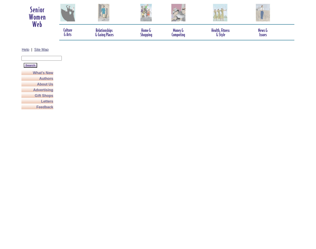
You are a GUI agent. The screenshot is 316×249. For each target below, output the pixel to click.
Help (25, 50)
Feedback (44, 107)
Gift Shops (44, 96)
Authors (46, 78)
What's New (43, 73)
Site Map (41, 50)
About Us (45, 84)
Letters (47, 101)
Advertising (43, 90)
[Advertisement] (39, 178)
